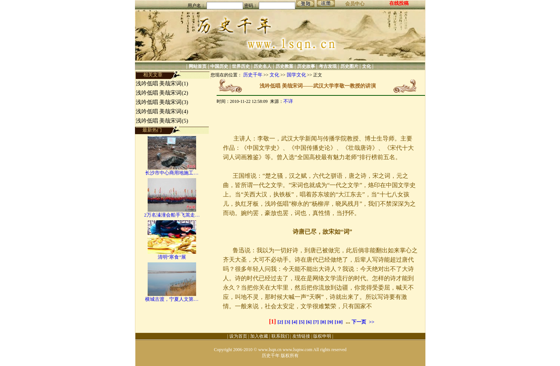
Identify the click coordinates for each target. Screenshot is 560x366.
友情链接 (301, 336)
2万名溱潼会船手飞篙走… (172, 215)
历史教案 (284, 66)
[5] (302, 322)
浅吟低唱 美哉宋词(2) (162, 93)
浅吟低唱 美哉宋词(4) (162, 111)
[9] (330, 322)
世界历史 (241, 66)
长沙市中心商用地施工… (171, 173)
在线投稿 (399, 3)
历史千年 (252, 75)
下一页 (359, 322)
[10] (339, 322)
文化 (366, 66)
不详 (288, 101)
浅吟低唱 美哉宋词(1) (162, 83)
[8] (323, 322)
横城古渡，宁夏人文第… (171, 299)
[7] (316, 322)
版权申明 (322, 336)
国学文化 (296, 75)
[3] (287, 322)
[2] (280, 322)
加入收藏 (259, 336)
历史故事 (306, 66)
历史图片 (349, 66)
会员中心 (355, 3)
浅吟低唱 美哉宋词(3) (162, 102)
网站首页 (198, 66)
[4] (294, 322)
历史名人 (262, 66)
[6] (309, 322)
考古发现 (328, 66)
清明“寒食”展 (172, 257)
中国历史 (219, 66)
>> (371, 322)
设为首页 (238, 336)
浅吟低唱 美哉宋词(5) (162, 121)
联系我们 (280, 336)
